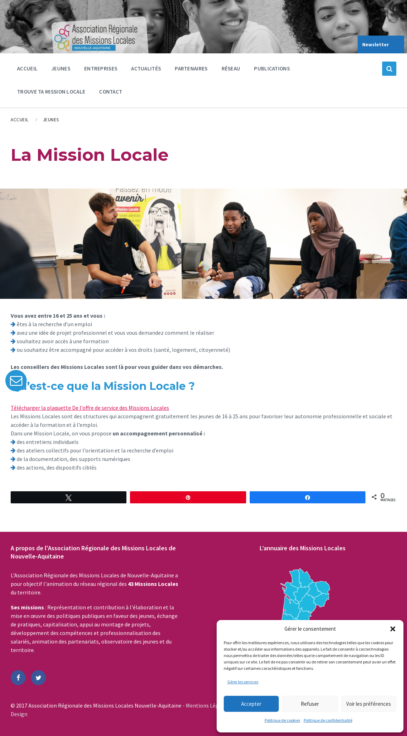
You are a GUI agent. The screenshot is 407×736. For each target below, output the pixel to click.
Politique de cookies (282, 720)
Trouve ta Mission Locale (51, 91)
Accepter (251, 703)
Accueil (27, 68)
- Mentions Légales (206, 705)
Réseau (231, 70)
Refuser (310, 703)
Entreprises (100, 70)
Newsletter (375, 44)
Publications (272, 68)
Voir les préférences (368, 703)
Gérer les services (242, 681)
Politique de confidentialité (328, 720)
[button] (392, 628)
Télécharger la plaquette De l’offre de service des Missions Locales (90, 407)
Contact (110, 91)
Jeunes (60, 70)
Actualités (146, 68)
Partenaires (191, 70)
